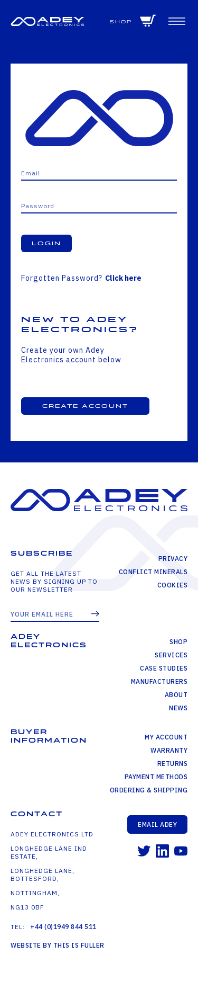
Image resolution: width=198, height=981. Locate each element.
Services (171, 655)
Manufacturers (159, 681)
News (178, 708)
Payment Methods (156, 777)
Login (46, 243)
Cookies (172, 585)
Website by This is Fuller (58, 945)
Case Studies (163, 668)
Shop (121, 22)
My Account (166, 737)
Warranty (168, 750)
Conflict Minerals (153, 572)
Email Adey (157, 824)
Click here (123, 278)
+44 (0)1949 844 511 (63, 927)
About (176, 695)
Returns (172, 764)
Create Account (85, 406)
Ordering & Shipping (149, 790)
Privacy (173, 559)
